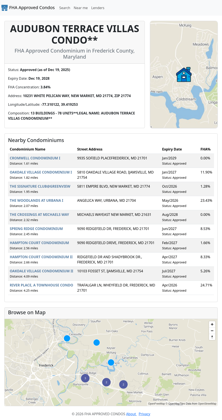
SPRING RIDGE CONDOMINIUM (36, 228)
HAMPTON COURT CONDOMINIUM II (41, 257)
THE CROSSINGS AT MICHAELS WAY (39, 214)
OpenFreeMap (156, 403)
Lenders (97, 7)
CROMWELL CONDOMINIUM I (35, 158)
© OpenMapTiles (175, 403)
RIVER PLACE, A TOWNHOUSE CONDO (41, 285)
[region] (111, 362)
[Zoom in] (212, 324)
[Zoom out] (212, 330)
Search (64, 7)
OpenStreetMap (207, 403)
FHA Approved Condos (28, 7)
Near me (81, 7)
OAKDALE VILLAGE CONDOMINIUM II (41, 271)
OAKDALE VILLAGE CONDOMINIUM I (41, 172)
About (131, 414)
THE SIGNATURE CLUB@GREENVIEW (40, 186)
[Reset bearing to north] (212, 337)
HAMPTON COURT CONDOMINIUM (39, 242)
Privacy (144, 414)
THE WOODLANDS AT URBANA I (36, 200)
